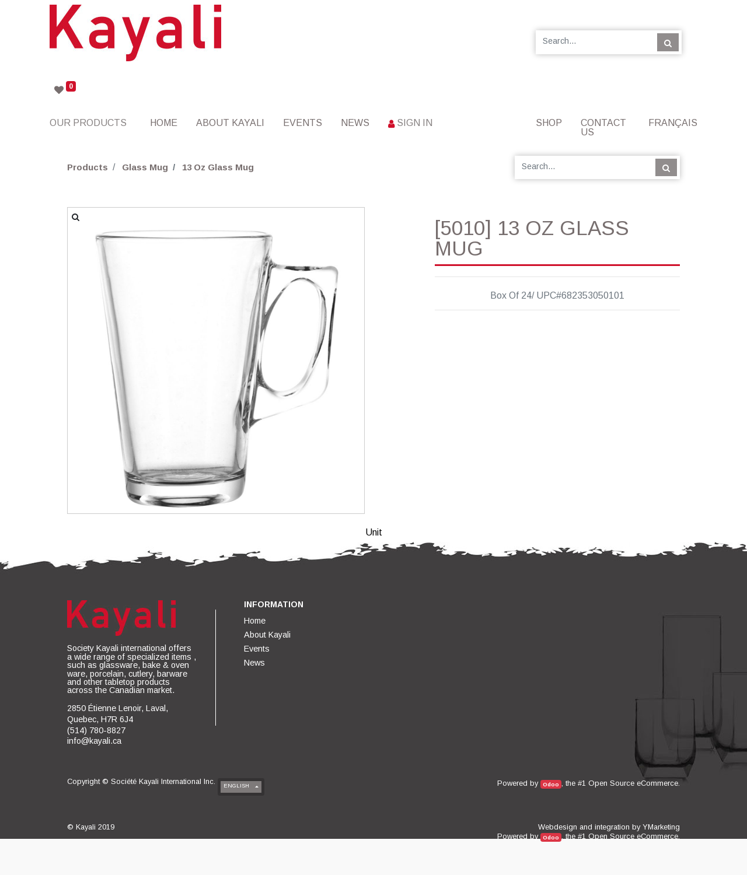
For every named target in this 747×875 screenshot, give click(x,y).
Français (672, 123)
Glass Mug (145, 167)
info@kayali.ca (94, 741)
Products (87, 167)
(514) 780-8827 (96, 730)
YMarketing (661, 826)
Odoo (551, 784)
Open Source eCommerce (633, 783)
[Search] (668, 42)
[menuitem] (163, 123)
